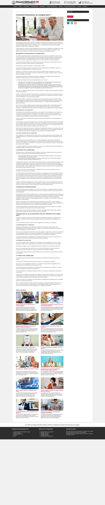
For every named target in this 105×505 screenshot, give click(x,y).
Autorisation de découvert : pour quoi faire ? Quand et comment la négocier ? (26, 326)
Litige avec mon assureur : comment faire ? (26, 347)
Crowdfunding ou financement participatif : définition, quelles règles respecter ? (50, 369)
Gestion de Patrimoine (52, 6)
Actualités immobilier (45, 435)
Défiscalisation (34, 6)
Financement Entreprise (69, 6)
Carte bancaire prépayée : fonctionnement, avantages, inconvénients (50, 412)
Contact (85, 6)
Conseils (79, 6)
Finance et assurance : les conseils (27, 11)
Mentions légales (17, 432)
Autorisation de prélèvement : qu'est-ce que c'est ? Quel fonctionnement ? (52, 305)
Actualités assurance (45, 432)
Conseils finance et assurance (47, 436)
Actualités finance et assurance (47, 431)
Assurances (26, 6)
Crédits (20, 6)
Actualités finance (44, 434)
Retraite (60, 6)
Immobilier (42, 6)
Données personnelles (18, 434)
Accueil (15, 6)
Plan (14, 436)
